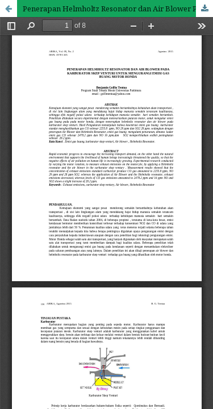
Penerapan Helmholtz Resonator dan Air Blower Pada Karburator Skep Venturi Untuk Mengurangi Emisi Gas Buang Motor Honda (118, 8)
